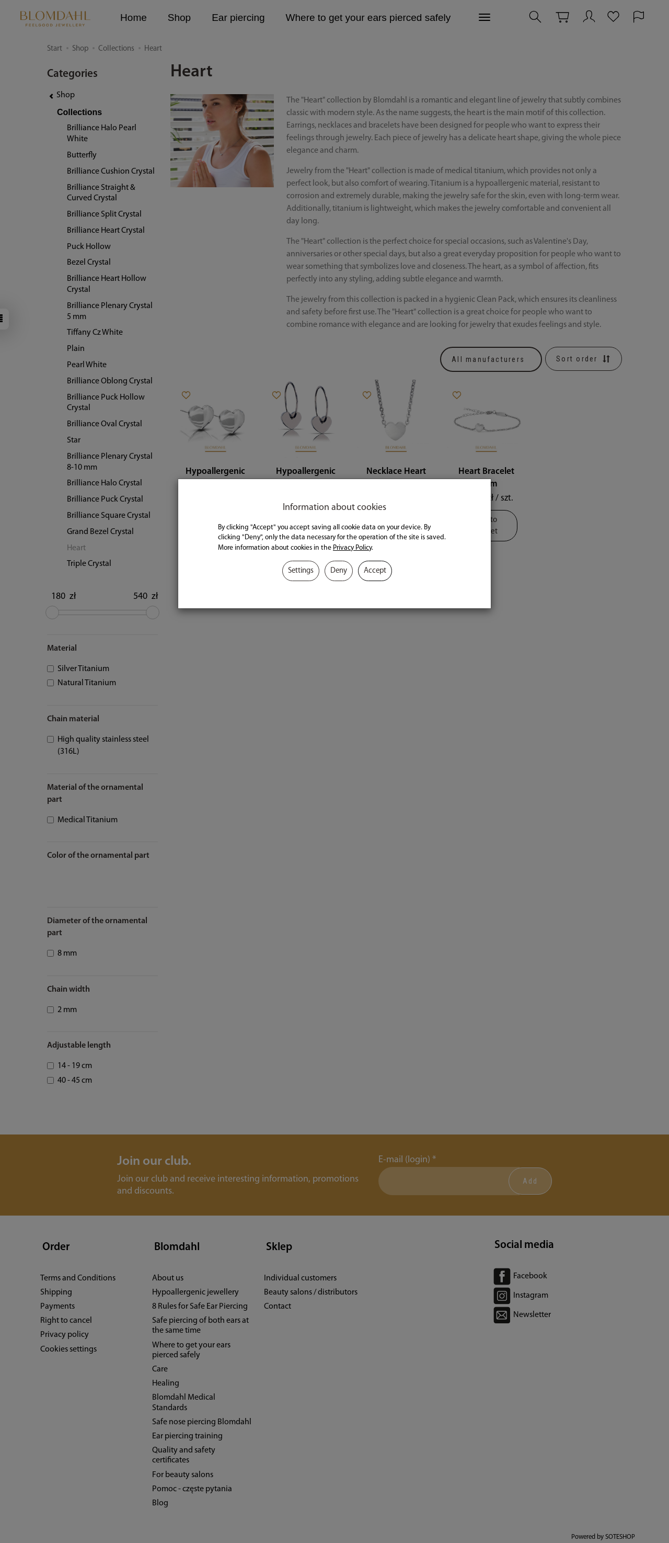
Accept (375, 571)
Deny (338, 571)
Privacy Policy (352, 547)
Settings (301, 571)
